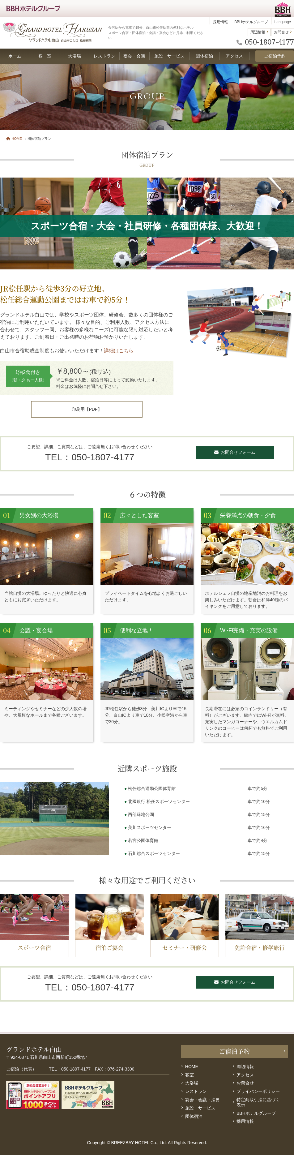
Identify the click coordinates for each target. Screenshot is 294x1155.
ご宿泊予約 (275, 56)
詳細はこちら (119, 350)
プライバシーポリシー (258, 1091)
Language (283, 22)
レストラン (196, 1091)
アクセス (245, 1074)
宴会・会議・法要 (202, 1099)
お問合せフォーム (234, 452)
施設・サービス (200, 1108)
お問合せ (281, 32)
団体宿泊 (193, 1116)
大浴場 (191, 1082)
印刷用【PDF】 (87, 409)
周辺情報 (257, 32)
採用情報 (220, 22)
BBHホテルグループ (251, 22)
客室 (189, 1074)
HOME (14, 138)
